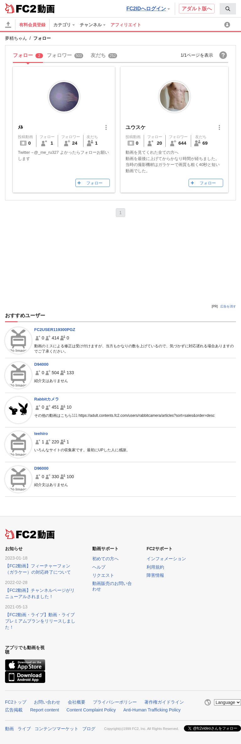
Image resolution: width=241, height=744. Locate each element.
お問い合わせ (47, 702)
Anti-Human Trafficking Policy (152, 709)
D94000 (41, 364)
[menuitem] (228, 8)
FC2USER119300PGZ (54, 329)
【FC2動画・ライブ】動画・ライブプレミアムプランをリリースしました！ (40, 621)
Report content (44, 709)
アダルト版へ (197, 8)
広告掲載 (14, 709)
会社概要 (76, 702)
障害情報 (155, 575)
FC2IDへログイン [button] (148, 8)
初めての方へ (105, 558)
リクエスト (103, 575)
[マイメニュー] (228, 24)
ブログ (88, 728)
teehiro (41, 433)
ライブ (24, 728)
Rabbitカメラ (46, 399)
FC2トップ (15, 702)
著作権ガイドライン (164, 702)
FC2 (20, 8)
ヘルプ (98, 567)
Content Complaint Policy (91, 709)
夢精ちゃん (16, 38)
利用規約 (155, 567)
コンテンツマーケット (56, 728)
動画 (9, 728)
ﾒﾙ (20, 127)
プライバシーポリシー (115, 702)
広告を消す (228, 306)
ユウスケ (136, 127)
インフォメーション (166, 558)
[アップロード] (8, 24)
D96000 (41, 468)
